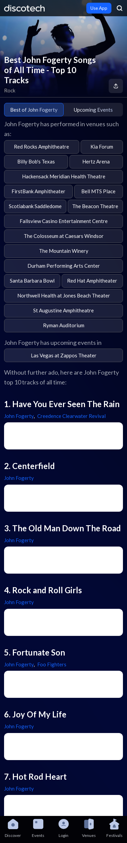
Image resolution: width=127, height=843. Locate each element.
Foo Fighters (51, 664)
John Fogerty (19, 416)
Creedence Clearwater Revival (71, 416)
